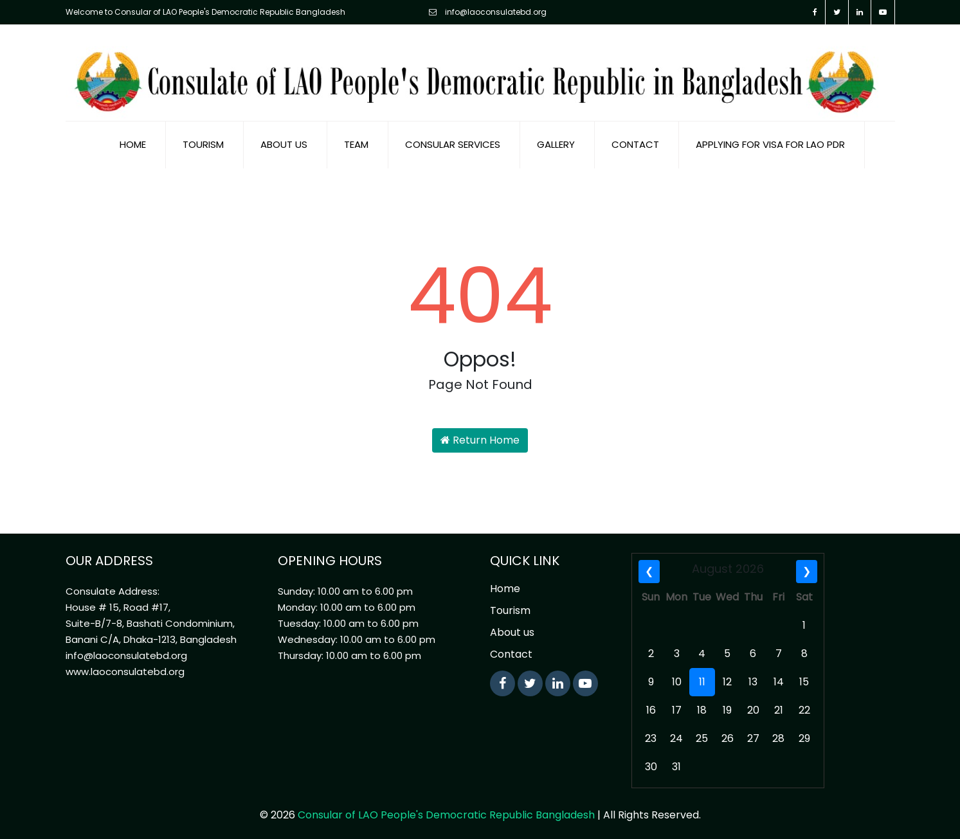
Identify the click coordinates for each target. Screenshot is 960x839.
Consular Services (452, 141)
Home (133, 141)
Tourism (203, 141)
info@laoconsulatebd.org (488, 11)
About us (283, 141)
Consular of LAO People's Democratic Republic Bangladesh (446, 811)
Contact (635, 141)
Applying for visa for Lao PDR (770, 141)
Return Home (480, 436)
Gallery (556, 141)
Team (356, 141)
